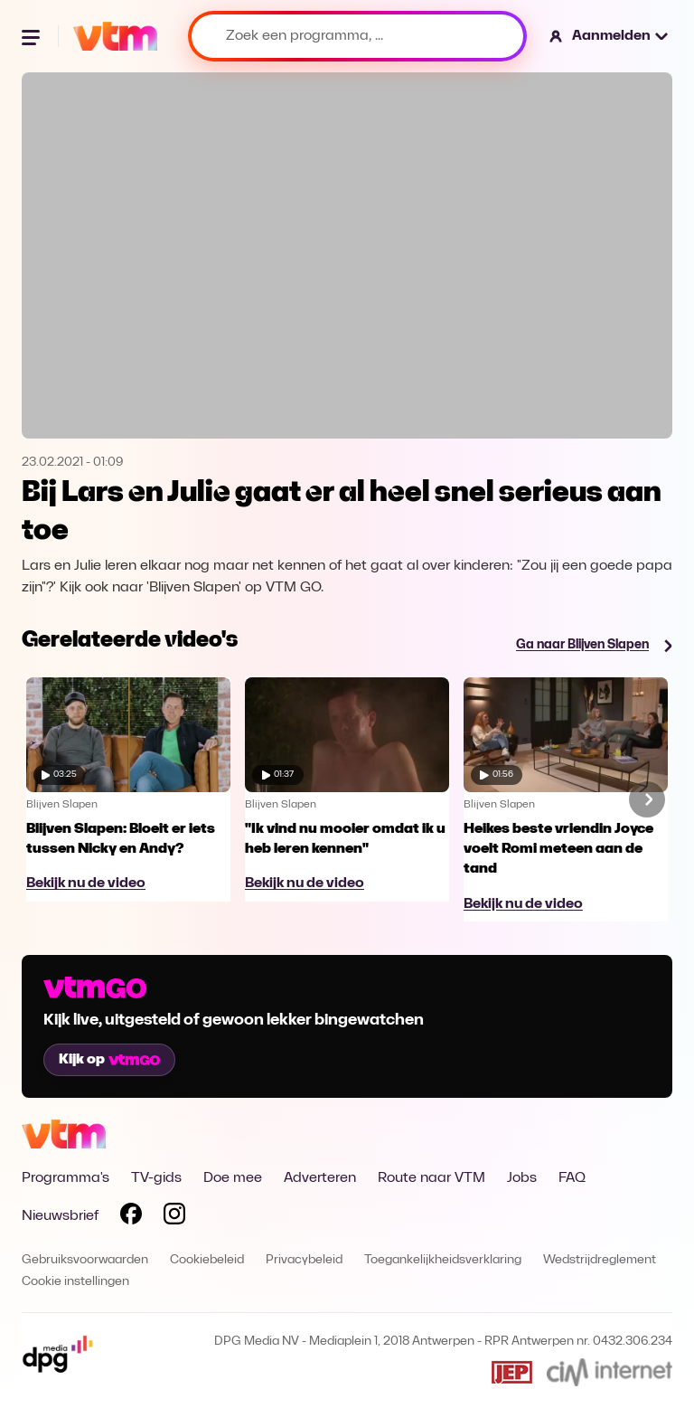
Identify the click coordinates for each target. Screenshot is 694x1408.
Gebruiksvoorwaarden (85, 1260)
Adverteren (320, 1178)
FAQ (572, 1178)
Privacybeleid (304, 1260)
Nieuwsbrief (60, 1216)
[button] (609, 36)
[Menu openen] (32, 36)
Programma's (65, 1178)
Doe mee (232, 1178)
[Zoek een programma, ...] (357, 36)
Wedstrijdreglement (599, 1260)
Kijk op (109, 1060)
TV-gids (156, 1178)
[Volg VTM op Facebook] (131, 1217)
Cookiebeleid (207, 1260)
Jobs (522, 1178)
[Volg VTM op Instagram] (174, 1217)
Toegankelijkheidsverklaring (442, 1260)
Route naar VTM (431, 1178)
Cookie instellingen (75, 1282)
